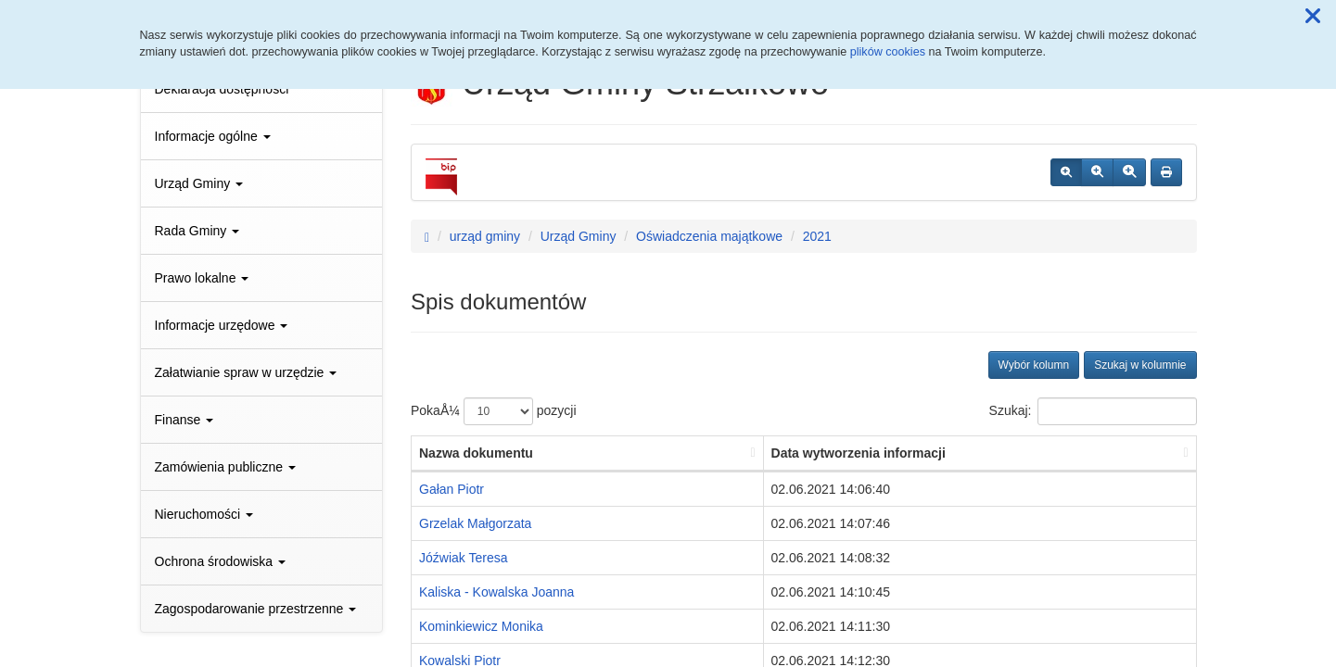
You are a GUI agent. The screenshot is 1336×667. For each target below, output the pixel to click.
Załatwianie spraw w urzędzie (246, 372)
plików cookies (887, 51)
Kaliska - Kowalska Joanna (496, 592)
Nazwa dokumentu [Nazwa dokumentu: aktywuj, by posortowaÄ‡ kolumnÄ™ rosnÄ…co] (476, 453)
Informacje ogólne (213, 136)
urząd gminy (485, 236)
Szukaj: (1093, 411)
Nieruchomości (204, 514)
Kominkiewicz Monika (481, 626)
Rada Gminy (197, 230)
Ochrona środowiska (220, 561)
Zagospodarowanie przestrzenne (256, 608)
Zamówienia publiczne (225, 466)
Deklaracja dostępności (222, 89)
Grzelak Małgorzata (475, 523)
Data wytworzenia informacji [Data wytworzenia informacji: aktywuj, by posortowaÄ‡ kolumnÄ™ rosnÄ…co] (858, 453)
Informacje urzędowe (221, 325)
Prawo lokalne (202, 278)
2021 (817, 236)
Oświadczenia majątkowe (709, 236)
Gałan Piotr (451, 489)
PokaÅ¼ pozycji (494, 411)
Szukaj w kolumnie (1140, 365)
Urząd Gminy (199, 183)
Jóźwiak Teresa (463, 557)
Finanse (184, 419)
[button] (1313, 17)
